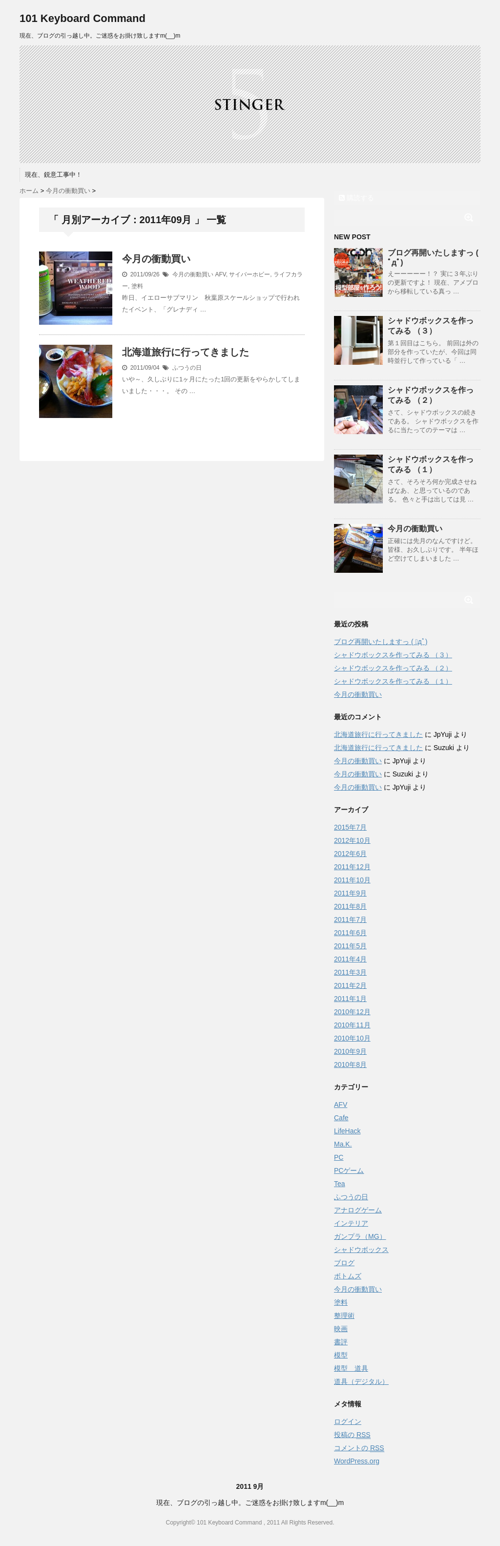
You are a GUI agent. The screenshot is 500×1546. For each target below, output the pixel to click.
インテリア (351, 1223)
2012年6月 (350, 853)
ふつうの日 (187, 367)
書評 (341, 1342)
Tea (339, 1184)
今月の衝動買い (156, 258)
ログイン (347, 1421)
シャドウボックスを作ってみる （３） (393, 655)
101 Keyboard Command (83, 18)
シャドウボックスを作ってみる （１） (393, 681)
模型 (341, 1355)
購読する (356, 198)
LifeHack (347, 1131)
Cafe (341, 1118)
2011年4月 (350, 959)
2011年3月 (350, 972)
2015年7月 (350, 827)
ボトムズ (347, 1276)
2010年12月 (352, 1012)
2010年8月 (350, 1064)
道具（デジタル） (361, 1381)
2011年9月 (350, 893)
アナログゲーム (358, 1210)
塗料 (137, 286)
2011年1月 (350, 999)
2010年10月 (352, 1038)
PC (338, 1157)
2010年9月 (350, 1051)
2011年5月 (350, 946)
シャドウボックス (361, 1250)
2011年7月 (350, 919)
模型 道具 (351, 1368)
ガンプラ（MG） (360, 1236)
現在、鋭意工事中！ (53, 174)
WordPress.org (356, 1461)
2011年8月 (350, 906)
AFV (220, 274)
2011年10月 (352, 880)
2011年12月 (352, 867)
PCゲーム (349, 1170)
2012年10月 (352, 840)
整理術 (344, 1315)
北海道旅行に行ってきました (185, 352)
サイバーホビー (249, 274)
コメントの (359, 1448)
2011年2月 (350, 985)
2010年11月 (352, 1025)
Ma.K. (343, 1144)
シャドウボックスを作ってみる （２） (393, 668)
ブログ (344, 1263)
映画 (341, 1329)
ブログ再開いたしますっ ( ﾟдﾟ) (380, 642)
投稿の (352, 1435)
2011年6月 (350, 933)
